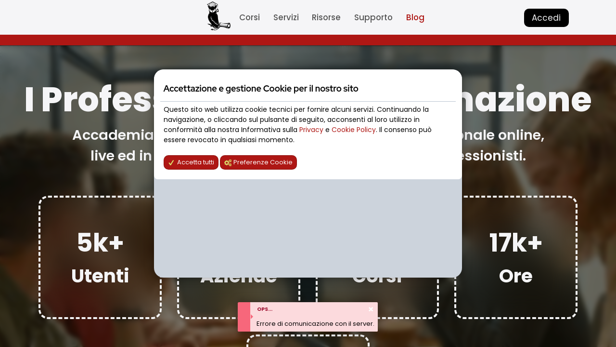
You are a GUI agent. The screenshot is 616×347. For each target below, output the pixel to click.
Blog (415, 17)
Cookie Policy (354, 129)
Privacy (312, 129)
